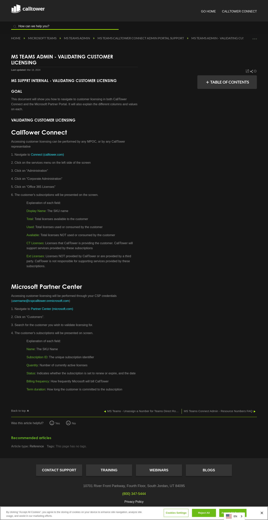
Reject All (204, 512)
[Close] (262, 513)
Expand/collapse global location (254, 37)
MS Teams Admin (77, 38)
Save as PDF (247, 71)
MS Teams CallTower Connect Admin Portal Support (141, 38)
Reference (37, 446)
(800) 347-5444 (134, 494)
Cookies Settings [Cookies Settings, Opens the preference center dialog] (176, 512)
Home (16, 38)
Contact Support (59, 470)
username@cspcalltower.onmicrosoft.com (40, 300)
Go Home (208, 11)
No (74, 423)
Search (15, 26)
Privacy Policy (134, 501)
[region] (134, 513)
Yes (57, 423)
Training (109, 470)
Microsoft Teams (42, 38)
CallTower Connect (239, 11)
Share (251, 71)
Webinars (159, 470)
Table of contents (229, 82)
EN (231, 516)
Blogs (209, 470)
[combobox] (234, 516)
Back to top (18, 410)
